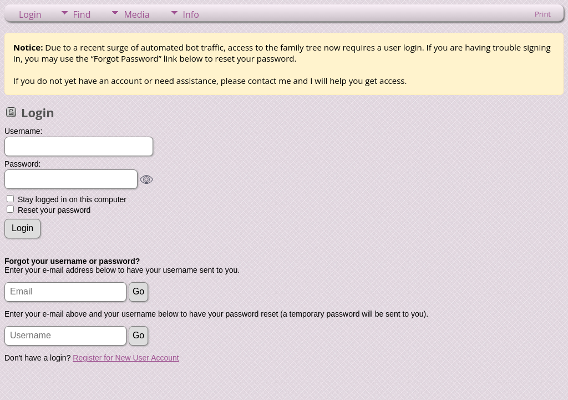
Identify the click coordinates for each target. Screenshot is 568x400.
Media (136, 14)
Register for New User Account (126, 357)
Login (30, 14)
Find (82, 14)
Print (543, 14)
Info (191, 14)
